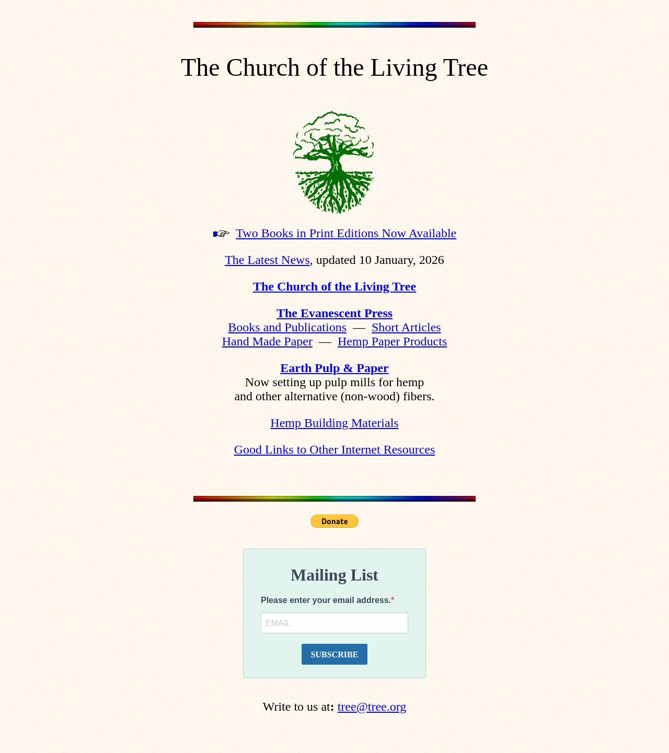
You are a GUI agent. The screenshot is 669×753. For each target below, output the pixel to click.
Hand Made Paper (267, 341)
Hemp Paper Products (392, 341)
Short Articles (406, 327)
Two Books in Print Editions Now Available (346, 233)
